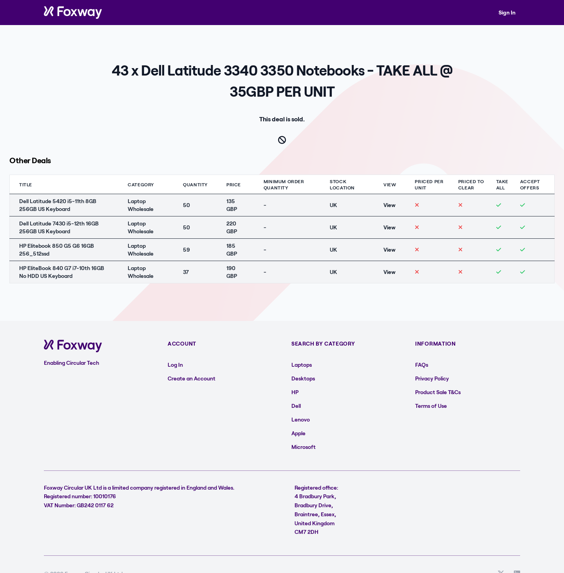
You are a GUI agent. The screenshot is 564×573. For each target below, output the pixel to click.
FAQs (421, 364)
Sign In (507, 12)
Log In (175, 364)
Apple (298, 433)
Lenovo (300, 419)
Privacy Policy (432, 378)
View (389, 205)
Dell (296, 405)
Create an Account (191, 378)
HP (294, 392)
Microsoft (303, 446)
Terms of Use (431, 405)
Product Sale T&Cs (438, 392)
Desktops (303, 378)
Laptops (301, 364)
